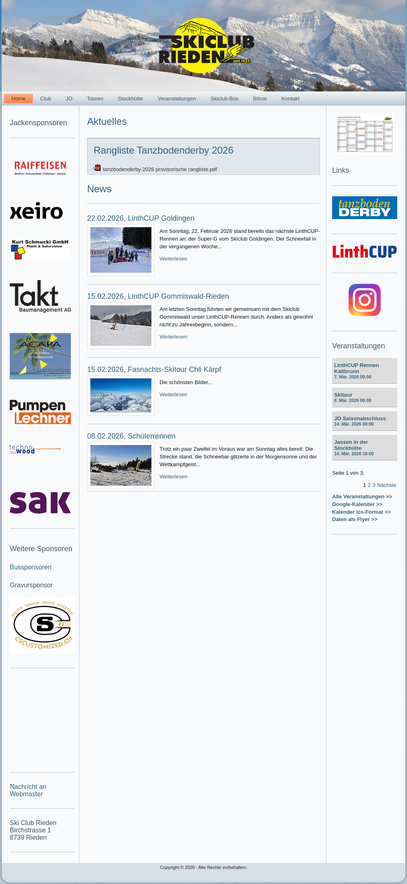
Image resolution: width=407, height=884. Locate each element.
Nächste (386, 485)
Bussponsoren (30, 567)
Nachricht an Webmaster (28, 790)
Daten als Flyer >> (354, 519)
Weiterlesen (173, 259)
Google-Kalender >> (357, 504)
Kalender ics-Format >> (361, 512)
